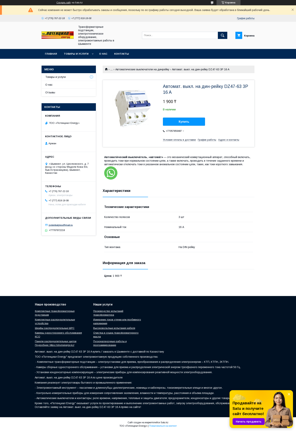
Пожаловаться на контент (163, 426)
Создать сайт (63, 2)
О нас (103, 53)
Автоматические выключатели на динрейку (142, 69)
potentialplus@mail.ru (61, 224)
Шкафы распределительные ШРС (55, 328)
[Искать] (222, 35)
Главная (51, 53)
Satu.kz (164, 422)
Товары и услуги (76, 53)
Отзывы (50, 92)
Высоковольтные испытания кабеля (114, 328)
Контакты (121, 53)
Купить (184, 121)
